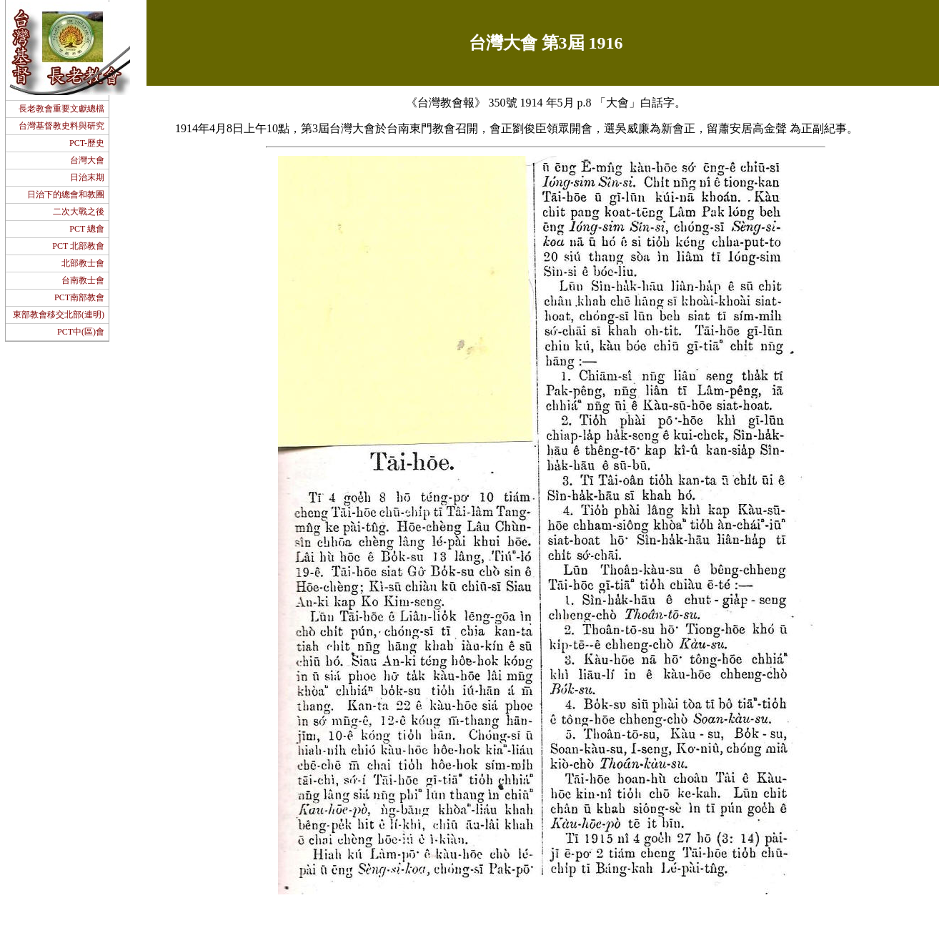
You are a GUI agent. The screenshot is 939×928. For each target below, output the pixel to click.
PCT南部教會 (79, 297)
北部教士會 (82, 263)
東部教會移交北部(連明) (58, 315)
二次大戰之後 (78, 212)
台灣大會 (87, 160)
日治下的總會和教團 (65, 194)
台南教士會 (82, 280)
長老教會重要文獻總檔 (61, 109)
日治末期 (87, 177)
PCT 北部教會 (78, 246)
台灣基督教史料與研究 (61, 126)
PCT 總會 (86, 229)
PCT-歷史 (86, 143)
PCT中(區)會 (80, 332)
